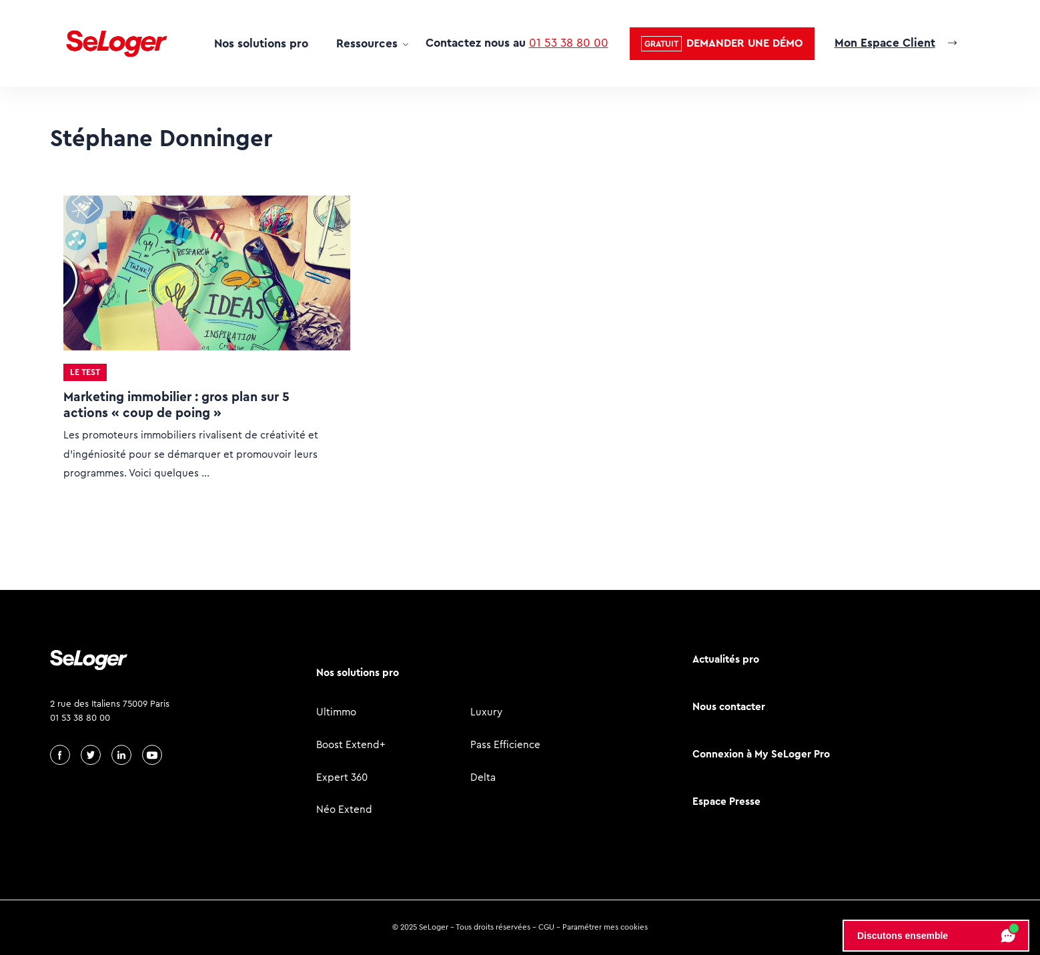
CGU (546, 927)
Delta (483, 777)
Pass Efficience (505, 744)
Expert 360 (342, 777)
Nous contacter (728, 706)
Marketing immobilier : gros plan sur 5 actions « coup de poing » (176, 404)
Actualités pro (725, 659)
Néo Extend (344, 809)
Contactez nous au (517, 42)
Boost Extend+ (351, 744)
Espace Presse (726, 801)
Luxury (486, 711)
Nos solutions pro (261, 43)
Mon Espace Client (885, 42)
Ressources (367, 43)
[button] (722, 43)
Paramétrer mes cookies (605, 927)
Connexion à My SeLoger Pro (761, 753)
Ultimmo (336, 711)
